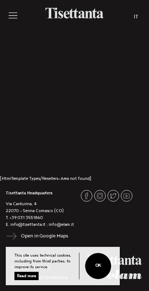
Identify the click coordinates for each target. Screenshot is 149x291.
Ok (98, 265)
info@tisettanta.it (28, 224)
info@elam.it (61, 224)
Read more (26, 276)
